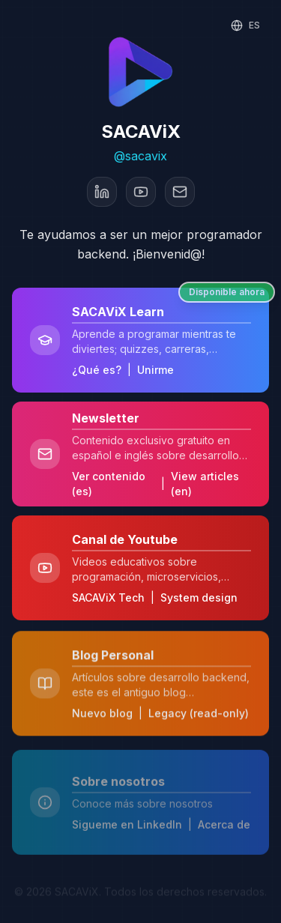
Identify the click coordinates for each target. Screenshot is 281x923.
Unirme (155, 369)
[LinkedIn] (102, 192)
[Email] (180, 192)
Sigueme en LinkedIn (127, 817)
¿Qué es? (96, 369)
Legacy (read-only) (198, 718)
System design (199, 599)
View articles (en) (205, 483)
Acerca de (224, 817)
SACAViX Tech (108, 599)
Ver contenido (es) (108, 483)
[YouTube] (141, 192)
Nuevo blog (102, 718)
